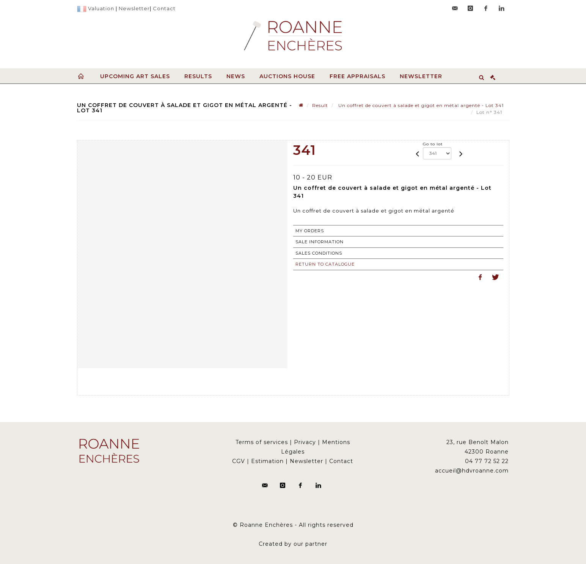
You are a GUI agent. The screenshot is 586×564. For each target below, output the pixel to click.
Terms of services (262, 442)
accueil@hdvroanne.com (472, 470)
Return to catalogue (325, 264)
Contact (164, 8)
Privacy (305, 442)
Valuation (101, 8)
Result (320, 105)
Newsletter (134, 8)
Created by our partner (293, 543)
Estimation (267, 461)
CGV (238, 461)
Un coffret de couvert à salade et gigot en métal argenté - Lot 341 (420, 105)
